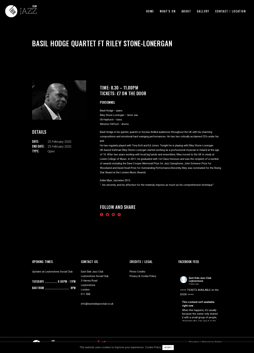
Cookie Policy (153, 347)
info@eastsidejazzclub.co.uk (97, 303)
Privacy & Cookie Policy (143, 276)
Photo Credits (137, 271)
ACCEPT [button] (168, 347)
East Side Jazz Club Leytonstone (200, 279)
